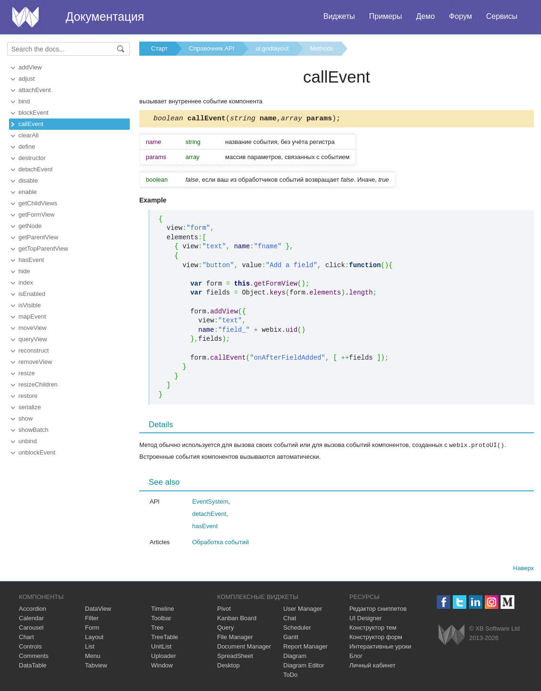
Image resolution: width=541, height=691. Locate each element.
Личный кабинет (372, 666)
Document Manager (244, 647)
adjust (26, 78)
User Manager (302, 609)
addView (30, 67)
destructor (32, 157)
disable (28, 180)
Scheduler (297, 628)
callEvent (30, 123)
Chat (289, 619)
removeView (35, 361)
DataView (98, 609)
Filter (92, 619)
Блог (356, 656)
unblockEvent (36, 452)
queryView (32, 339)
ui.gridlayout (271, 48)
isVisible (29, 305)
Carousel (31, 628)
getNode (30, 225)
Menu (93, 656)
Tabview (96, 666)
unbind (27, 441)
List (89, 647)
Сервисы (501, 16)
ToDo (290, 675)
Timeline (162, 609)
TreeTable (164, 637)
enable (27, 191)
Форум (460, 16)
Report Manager (305, 647)
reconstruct (33, 350)
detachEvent (35, 169)
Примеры (385, 16)
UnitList (161, 647)
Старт (159, 48)
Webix (452, 635)
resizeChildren (38, 384)
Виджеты (339, 16)
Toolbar (161, 619)
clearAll (28, 135)
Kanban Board (236, 619)
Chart (26, 637)
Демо (425, 16)
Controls (30, 647)
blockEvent (33, 112)
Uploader (163, 656)
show (25, 418)
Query (225, 628)
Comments (34, 656)
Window (162, 666)
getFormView (36, 214)
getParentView (38, 237)
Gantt (290, 637)
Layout (94, 637)
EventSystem (210, 502)
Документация (105, 16)
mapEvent (32, 316)
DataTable (33, 666)
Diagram (294, 656)
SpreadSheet (235, 656)
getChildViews (37, 203)
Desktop (228, 666)
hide (24, 271)
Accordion (32, 609)
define (26, 146)
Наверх (523, 569)
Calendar (31, 619)
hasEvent (31, 259)
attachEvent (34, 89)
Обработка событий (220, 543)
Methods (322, 48)
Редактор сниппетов (377, 609)
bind (24, 101)
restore (27, 395)
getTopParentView (43, 248)
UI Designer (365, 619)
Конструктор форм (375, 637)
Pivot (224, 609)
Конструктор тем (373, 628)
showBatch (33, 429)
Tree (157, 628)
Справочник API (211, 48)
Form (92, 628)
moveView (32, 327)
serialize (29, 407)
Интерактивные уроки (380, 647)
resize (26, 373)
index (25, 282)
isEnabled (31, 293)
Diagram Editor (303, 666)
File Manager (235, 637)
